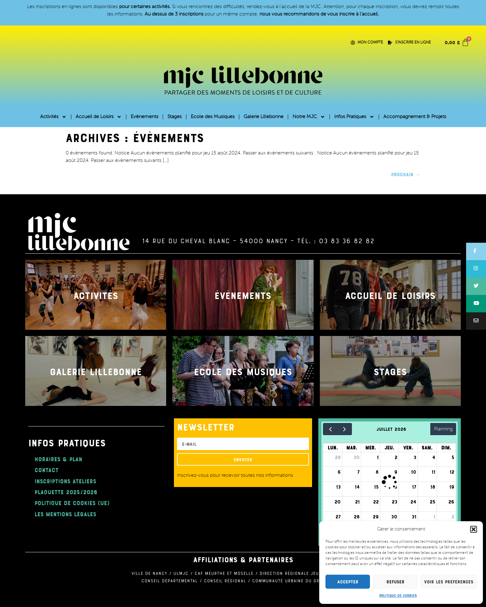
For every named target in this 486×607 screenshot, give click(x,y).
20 (337, 501)
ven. (408, 447)
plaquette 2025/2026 (66, 492)
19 (451, 486)
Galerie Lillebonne (263, 116)
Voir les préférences (448, 581)
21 (357, 501)
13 (338, 486)
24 (413, 501)
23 (394, 501)
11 (433, 471)
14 (357, 486)
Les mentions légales (65, 514)
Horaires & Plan (58, 459)
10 (413, 471)
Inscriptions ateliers (65, 481)
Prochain (405, 174)
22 (376, 501)
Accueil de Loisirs (99, 116)
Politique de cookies (398, 595)
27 (338, 516)
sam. (427, 447)
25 (432, 501)
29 (338, 457)
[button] (473, 529)
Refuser (395, 581)
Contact (46, 470)
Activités (53, 116)
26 (451, 501)
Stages (174, 116)
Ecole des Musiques (213, 116)
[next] (344, 429)
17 (414, 486)
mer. (370, 447)
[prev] (330, 429)
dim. (446, 447)
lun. (333, 447)
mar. (351, 447)
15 (376, 486)
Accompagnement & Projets (414, 116)
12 (452, 471)
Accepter (347, 581)
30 (356, 457)
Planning (443, 429)
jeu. (389, 447)
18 (432, 486)
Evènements (144, 116)
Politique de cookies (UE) (72, 503)
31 (414, 516)
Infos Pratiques (354, 116)
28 (357, 516)
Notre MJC (308, 116)
